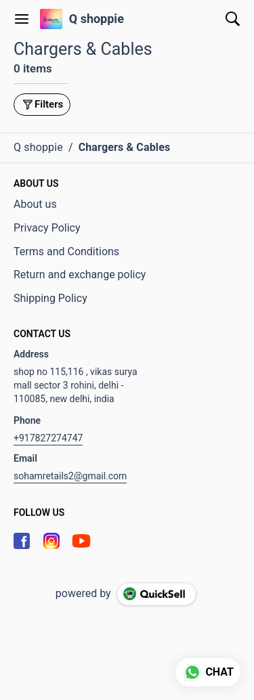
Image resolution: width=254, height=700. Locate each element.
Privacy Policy (47, 227)
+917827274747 (48, 438)
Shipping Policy (50, 298)
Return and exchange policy (80, 274)
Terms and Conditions (66, 251)
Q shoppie (96, 19)
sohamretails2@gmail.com (70, 476)
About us (35, 204)
